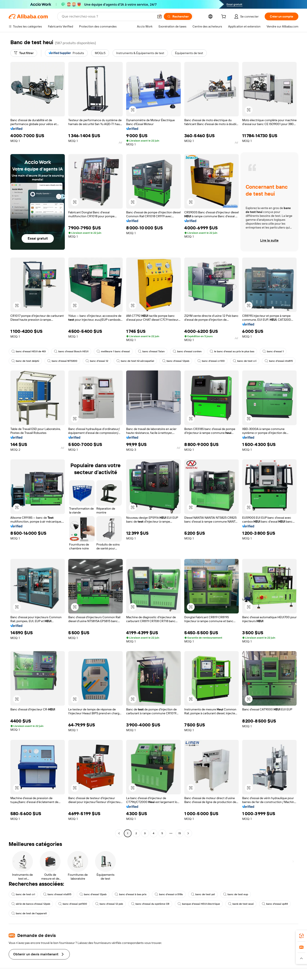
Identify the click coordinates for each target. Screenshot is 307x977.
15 (179, 833)
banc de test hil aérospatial (135, 361)
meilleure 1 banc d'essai (113, 351)
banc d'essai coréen (187, 351)
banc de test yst (203, 894)
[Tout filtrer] (23, 53)
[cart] (224, 17)
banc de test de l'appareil (29, 913)
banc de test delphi (25, 361)
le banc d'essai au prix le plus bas (232, 351)
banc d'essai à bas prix (130, 894)
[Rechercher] (178, 16)
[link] (301, 936)
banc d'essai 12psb (175, 361)
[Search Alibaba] (107, 16)
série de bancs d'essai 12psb (30, 904)
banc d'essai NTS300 (62, 361)
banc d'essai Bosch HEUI (71, 351)
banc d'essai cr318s (169, 894)
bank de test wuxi (241, 904)
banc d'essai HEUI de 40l (28, 351)
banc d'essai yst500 (72, 904)
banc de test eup (235, 894)
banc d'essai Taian (151, 351)
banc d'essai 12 (97, 361)
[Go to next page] (188, 833)
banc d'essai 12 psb (109, 904)
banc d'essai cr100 (211, 361)
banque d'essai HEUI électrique (199, 904)
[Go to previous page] (119, 833)
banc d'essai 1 (273, 351)
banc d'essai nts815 (279, 361)
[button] (159, 16)
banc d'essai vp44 (275, 904)
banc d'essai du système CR (150, 904)
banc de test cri (244, 361)
